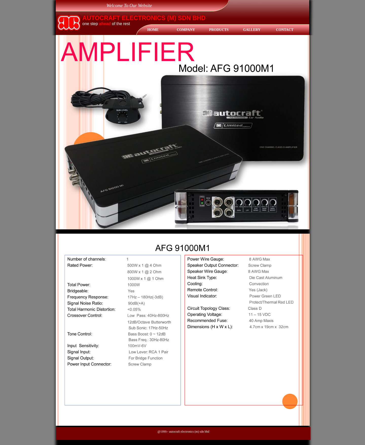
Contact (285, 30)
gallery (252, 30)
